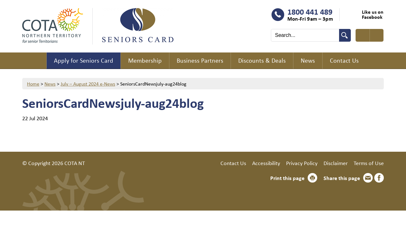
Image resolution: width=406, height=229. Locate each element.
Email (368, 178)
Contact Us (344, 60)
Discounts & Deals (262, 60)
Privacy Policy (302, 163)
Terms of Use (369, 163)
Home (34, 60)
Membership (145, 60)
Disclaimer (336, 163)
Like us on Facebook (372, 14)
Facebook (379, 178)
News (308, 60)
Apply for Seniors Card (83, 60)
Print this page (287, 178)
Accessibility (266, 163)
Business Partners (200, 60)
